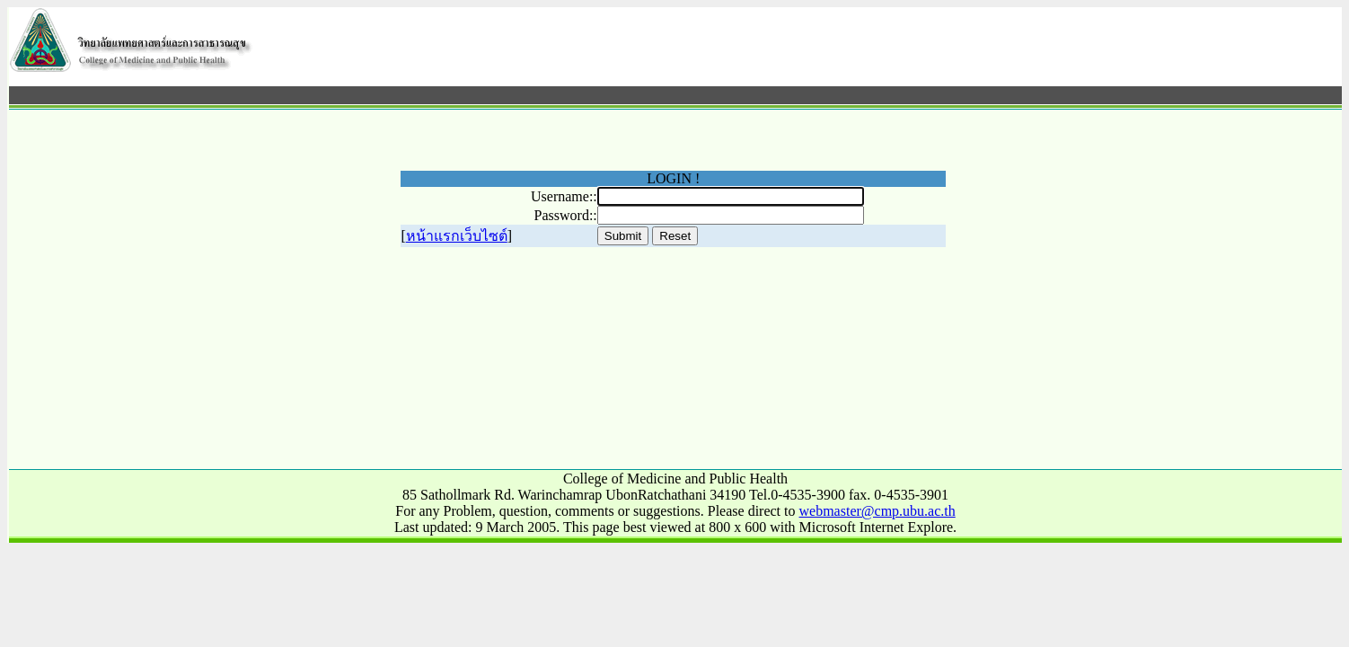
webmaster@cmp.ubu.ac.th (877, 510)
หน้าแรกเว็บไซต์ (456, 236)
